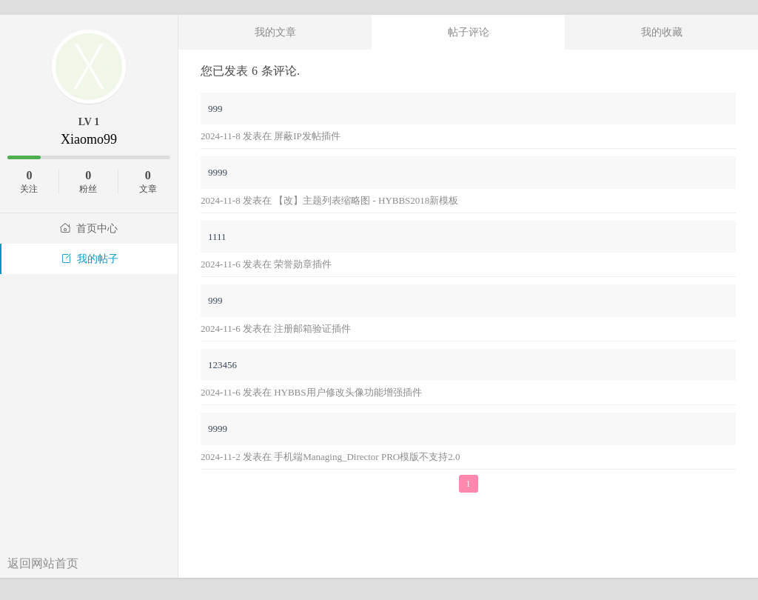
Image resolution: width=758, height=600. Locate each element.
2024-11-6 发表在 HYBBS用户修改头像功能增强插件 (311, 392)
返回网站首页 (42, 563)
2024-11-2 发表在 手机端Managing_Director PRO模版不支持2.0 (330, 456)
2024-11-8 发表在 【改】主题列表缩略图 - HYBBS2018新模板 (329, 200)
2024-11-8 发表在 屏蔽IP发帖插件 (271, 135)
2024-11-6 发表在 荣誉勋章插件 (266, 264)
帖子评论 (468, 32)
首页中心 (89, 228)
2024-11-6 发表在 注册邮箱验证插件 (276, 328)
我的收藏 (661, 32)
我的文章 (275, 32)
